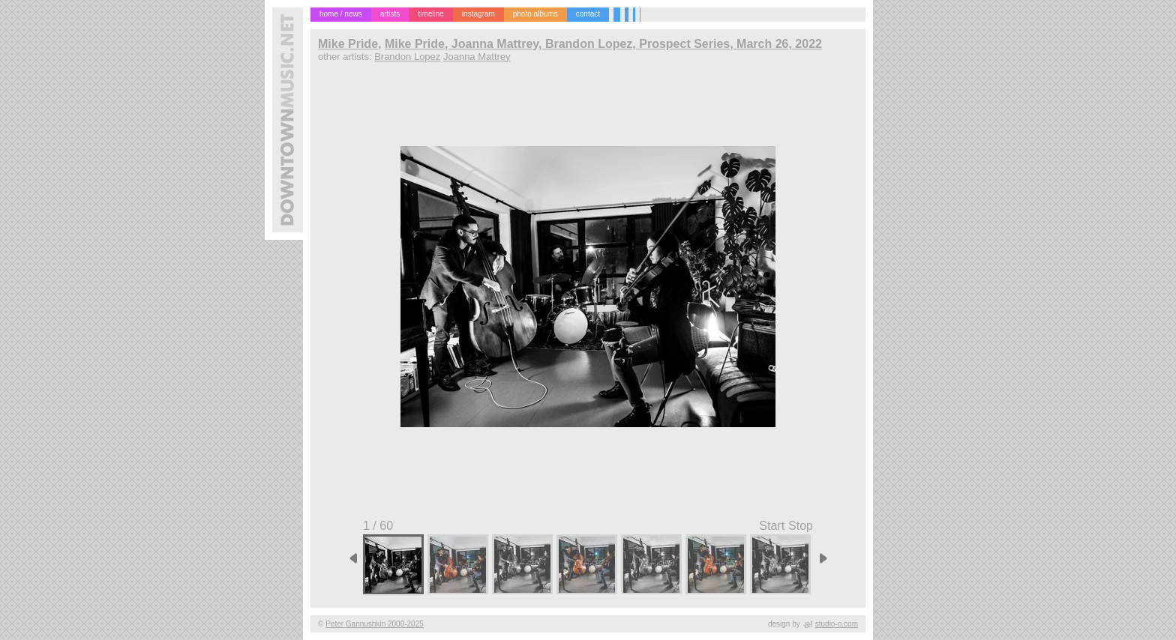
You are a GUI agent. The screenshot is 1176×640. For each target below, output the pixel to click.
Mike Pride (348, 43)
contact (588, 14)
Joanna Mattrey (477, 56)
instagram (478, 14)
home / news (341, 14)
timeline (430, 14)
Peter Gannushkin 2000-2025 (375, 624)
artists (390, 14)
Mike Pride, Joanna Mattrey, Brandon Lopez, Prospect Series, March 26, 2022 (603, 43)
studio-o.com (836, 624)
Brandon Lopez (407, 56)
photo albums (535, 14)
